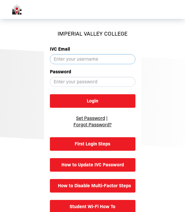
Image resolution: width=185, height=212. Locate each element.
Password (60, 71)
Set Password (90, 118)
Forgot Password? (92, 124)
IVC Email (60, 49)
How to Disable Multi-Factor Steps (94, 185)
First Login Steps (92, 144)
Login (92, 101)
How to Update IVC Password (92, 165)
